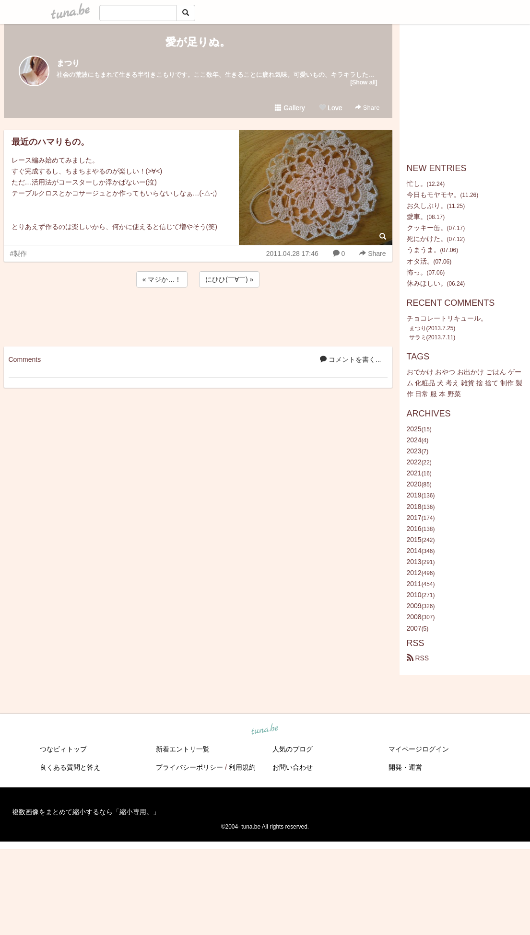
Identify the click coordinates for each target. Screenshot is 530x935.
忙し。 (417, 183)
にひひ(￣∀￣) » (229, 279)
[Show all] (363, 82)
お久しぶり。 (427, 205)
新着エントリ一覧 (183, 749)
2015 (414, 539)
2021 (414, 473)
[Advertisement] (198, 315)
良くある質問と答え (70, 767)
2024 (414, 440)
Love (330, 108)
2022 (414, 462)
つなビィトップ (63, 749)
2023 (414, 451)
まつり (68, 63)
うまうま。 (423, 250)
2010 (414, 595)
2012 (414, 573)
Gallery (290, 108)
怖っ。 (417, 272)
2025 (414, 429)
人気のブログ (292, 749)
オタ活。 (420, 261)
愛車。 (417, 216)
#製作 (18, 253)
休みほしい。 (427, 283)
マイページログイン (419, 749)
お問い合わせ (292, 767)
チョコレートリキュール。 (447, 318)
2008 (414, 617)
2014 (414, 550)
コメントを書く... (350, 359)
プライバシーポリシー (189, 767)
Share (367, 107)
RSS (418, 658)
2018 (414, 506)
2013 (414, 562)
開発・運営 (405, 767)
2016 (414, 528)
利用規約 (242, 767)
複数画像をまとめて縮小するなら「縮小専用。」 (86, 812)
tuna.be (265, 729)
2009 (414, 606)
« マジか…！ (162, 279)
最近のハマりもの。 (50, 142)
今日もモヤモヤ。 (433, 194)
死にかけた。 (427, 238)
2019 (414, 495)
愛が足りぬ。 (197, 42)
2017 (414, 517)
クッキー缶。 (427, 227)
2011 (414, 584)
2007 (414, 628)
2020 (414, 484)
